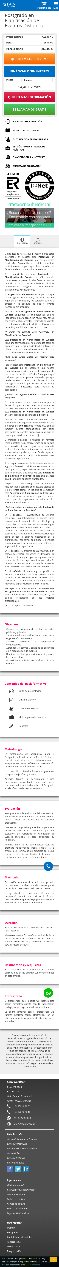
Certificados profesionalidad (20, 1189)
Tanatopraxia (14, 1241)
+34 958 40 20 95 (22, 1106)
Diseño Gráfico (14, 1246)
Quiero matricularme (29, 59)
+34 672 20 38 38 (22, 1117)
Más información (33, 1264)
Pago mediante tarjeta (18, 1213)
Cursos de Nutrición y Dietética (22, 1148)
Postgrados (13, 1232)
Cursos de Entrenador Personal (22, 1139)
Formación (44, 5)
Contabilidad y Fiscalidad (19, 1237)
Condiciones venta (16, 1194)
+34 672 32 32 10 (22, 1111)
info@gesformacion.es (24, 1123)
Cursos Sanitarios (15, 1162)
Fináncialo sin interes (29, 71)
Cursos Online (14, 1153)
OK (53, 1259)
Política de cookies (16, 1199)
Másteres (12, 1227)
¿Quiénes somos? (15, 1185)
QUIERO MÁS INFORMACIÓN (29, 97)
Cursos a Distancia (16, 1157)
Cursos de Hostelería (17, 1143)
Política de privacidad (17, 1208)
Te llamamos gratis (29, 109)
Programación (14, 1251)
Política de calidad (16, 1203)
